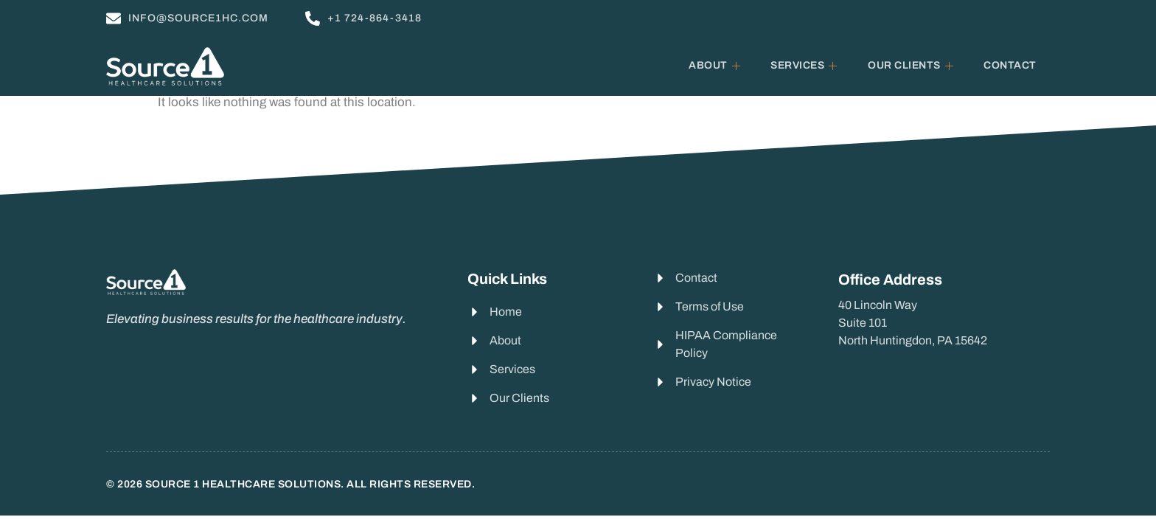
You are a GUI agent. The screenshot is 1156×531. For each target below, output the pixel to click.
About (717, 65)
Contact (1010, 65)
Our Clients (913, 65)
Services (806, 65)
